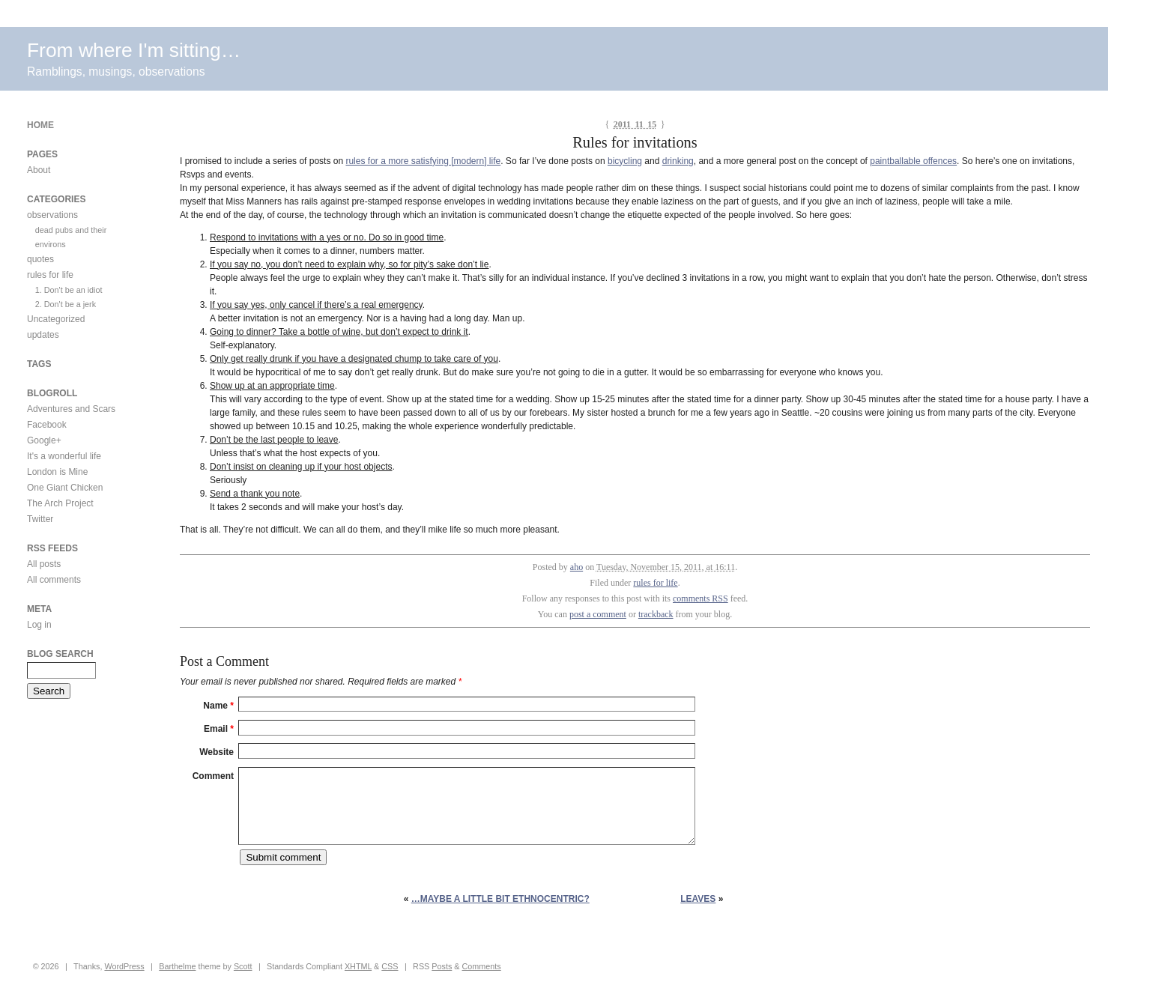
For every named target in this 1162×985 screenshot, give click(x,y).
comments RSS (700, 598)
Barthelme (177, 966)
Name (218, 705)
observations (52, 215)
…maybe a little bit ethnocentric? (500, 899)
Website (216, 752)
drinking (678, 161)
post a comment (597, 614)
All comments (54, 580)
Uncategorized (56, 319)
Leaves (697, 899)
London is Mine (57, 472)
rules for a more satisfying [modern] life (422, 161)
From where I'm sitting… (133, 50)
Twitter (40, 519)
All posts (44, 564)
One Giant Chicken (65, 487)
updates (43, 335)
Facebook (47, 424)
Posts (442, 966)
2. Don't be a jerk (65, 304)
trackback (656, 614)
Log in (39, 624)
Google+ (44, 440)
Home (40, 125)
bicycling (625, 161)
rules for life (655, 583)
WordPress (124, 966)
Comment (213, 776)
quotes (40, 259)
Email (219, 729)
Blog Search (60, 654)
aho (576, 567)
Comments (481, 966)
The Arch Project (60, 503)
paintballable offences (913, 161)
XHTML (358, 966)
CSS (389, 966)
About (38, 170)
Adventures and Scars (71, 409)
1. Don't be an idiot (69, 289)
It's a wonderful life (64, 456)
